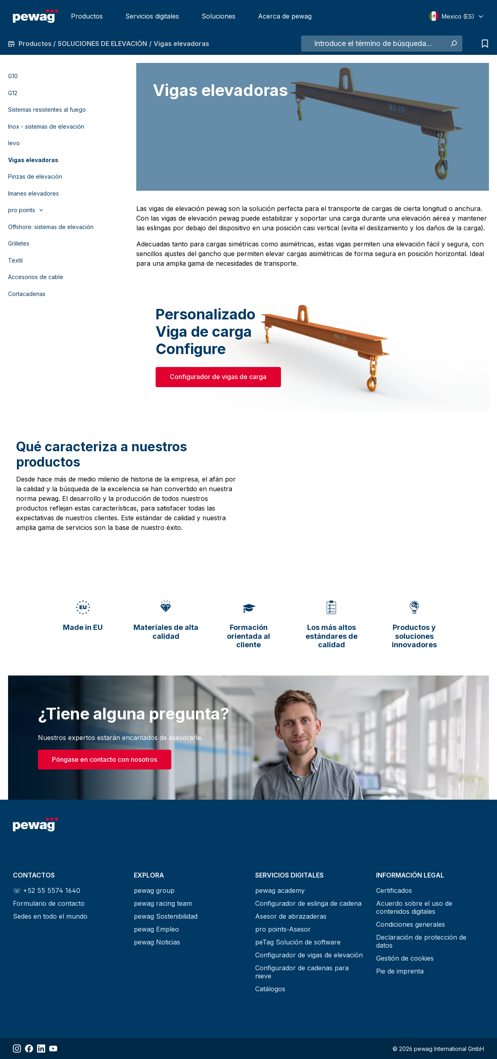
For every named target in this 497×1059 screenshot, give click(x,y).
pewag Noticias (157, 942)
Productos (87, 16)
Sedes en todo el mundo (50, 916)
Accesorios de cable (35, 276)
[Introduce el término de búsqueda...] (373, 43)
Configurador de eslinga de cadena (308, 903)
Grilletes (18, 243)
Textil (15, 260)
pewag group (154, 890)
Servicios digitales (152, 16)
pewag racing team (163, 903)
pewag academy (280, 890)
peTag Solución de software (298, 942)
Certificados (394, 890)
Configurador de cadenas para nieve (302, 972)
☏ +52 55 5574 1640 (46, 890)
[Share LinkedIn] (41, 1048)
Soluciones (218, 16)
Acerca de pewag (285, 16)
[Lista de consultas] (483, 44)
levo (14, 143)
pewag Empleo (156, 929)
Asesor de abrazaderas (290, 916)
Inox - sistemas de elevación (46, 126)
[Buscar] (453, 43)
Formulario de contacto (49, 903)
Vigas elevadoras (33, 159)
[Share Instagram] (17, 1048)
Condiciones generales (410, 924)
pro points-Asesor (283, 929)
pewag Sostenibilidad (166, 916)
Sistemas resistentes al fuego (47, 109)
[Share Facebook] (29, 1048)
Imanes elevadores (33, 193)
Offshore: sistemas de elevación (51, 226)
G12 (12, 93)
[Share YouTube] (53, 1048)
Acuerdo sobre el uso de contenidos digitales (414, 907)
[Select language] (456, 16)
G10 (13, 76)
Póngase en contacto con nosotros (104, 759)
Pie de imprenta (400, 971)
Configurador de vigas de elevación (309, 955)
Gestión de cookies (405, 958)
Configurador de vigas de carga (218, 377)
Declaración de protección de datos (421, 941)
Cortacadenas (27, 293)
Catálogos (270, 989)
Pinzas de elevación (35, 176)
